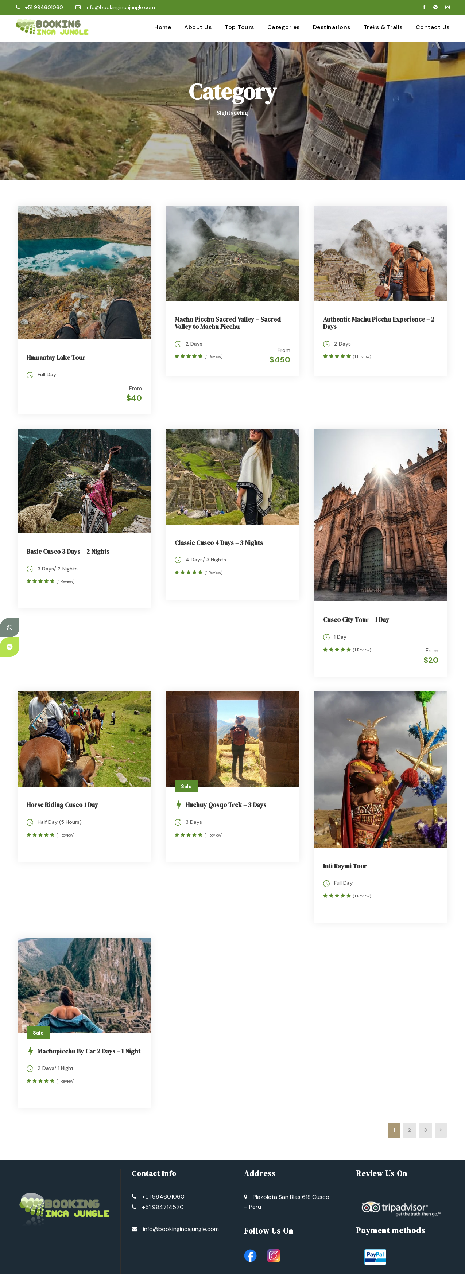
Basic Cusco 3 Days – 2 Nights (68, 546)
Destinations (331, 27)
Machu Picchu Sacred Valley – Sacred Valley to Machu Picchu (228, 323)
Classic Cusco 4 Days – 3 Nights (219, 537)
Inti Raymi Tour (345, 856)
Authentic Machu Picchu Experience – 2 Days (378, 323)
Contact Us (433, 27)
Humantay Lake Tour (56, 357)
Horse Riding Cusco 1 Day (62, 795)
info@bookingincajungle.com (120, 7)
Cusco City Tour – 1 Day (356, 615)
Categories (283, 27)
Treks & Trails (383, 27)
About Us (198, 27)
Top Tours (239, 27)
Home (162, 27)
